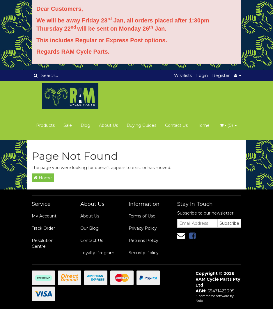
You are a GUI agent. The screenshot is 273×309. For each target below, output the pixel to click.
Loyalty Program (97, 252)
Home (203, 125)
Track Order (43, 228)
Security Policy (144, 252)
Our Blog (89, 228)
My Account (44, 216)
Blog (85, 125)
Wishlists (183, 75)
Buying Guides (141, 125)
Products (45, 125)
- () (228, 125)
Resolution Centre (43, 243)
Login (202, 75)
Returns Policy (143, 240)
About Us (108, 125)
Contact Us (176, 125)
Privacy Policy (143, 228)
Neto (199, 301)
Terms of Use (142, 216)
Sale (67, 125)
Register (221, 75)
